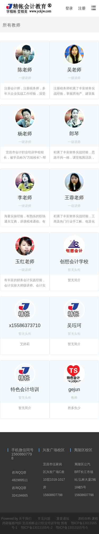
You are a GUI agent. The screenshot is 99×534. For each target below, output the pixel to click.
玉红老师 (24, 261)
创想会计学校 (74, 261)
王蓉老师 (74, 197)
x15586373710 (24, 325)
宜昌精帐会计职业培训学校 (41, 523)
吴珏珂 (74, 325)
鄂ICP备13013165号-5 (72, 527)
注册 (82, 8)
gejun (74, 389)
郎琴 (74, 133)
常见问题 (44, 518)
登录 (69, 8)
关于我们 (25, 518)
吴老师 (74, 69)
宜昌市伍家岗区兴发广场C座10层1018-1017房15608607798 (54, 479)
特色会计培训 (25, 389)
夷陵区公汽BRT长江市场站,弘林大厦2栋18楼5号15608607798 (85, 479)
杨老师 (25, 133)
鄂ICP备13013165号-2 (37, 527)
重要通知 (62, 518)
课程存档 (84, 518)
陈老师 (25, 69)
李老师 (25, 197)
